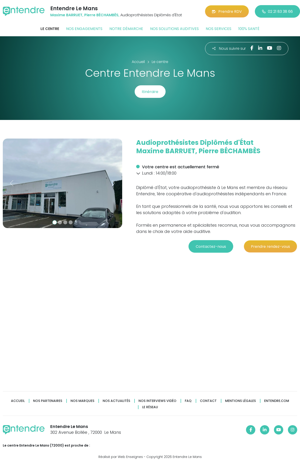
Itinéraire (150, 91)
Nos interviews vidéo (157, 401)
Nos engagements (84, 28)
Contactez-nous (211, 246)
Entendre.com (276, 401)
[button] (12, 183)
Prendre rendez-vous (270, 246)
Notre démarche (126, 28)
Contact (208, 401)
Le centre (49, 28)
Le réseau (150, 407)
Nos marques (82, 401)
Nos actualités (116, 401)
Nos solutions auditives (174, 28)
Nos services (218, 28)
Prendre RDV (227, 11)
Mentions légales (240, 401)
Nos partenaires (47, 401)
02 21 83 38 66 (277, 11)
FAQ (188, 401)
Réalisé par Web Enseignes (120, 456)
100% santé (249, 28)
